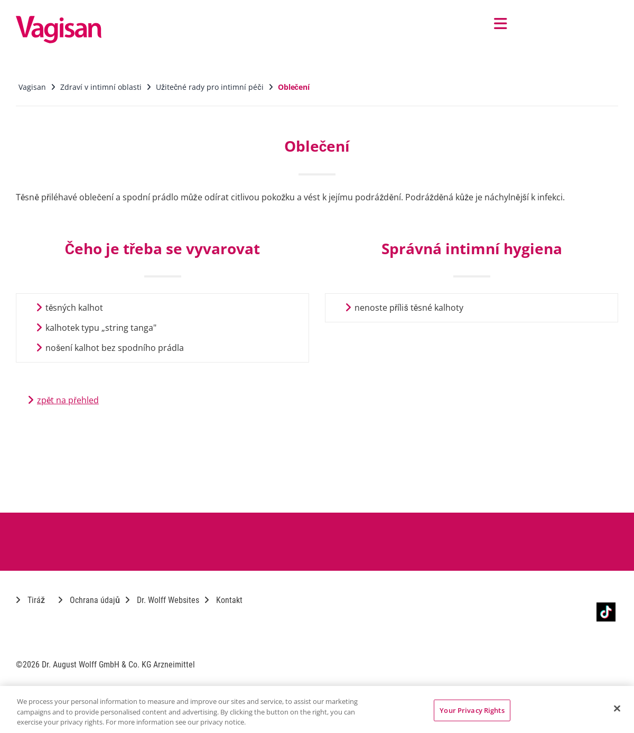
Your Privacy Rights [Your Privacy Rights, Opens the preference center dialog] (472, 710)
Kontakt (223, 600)
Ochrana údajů (89, 600)
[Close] (617, 708)
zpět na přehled (68, 400)
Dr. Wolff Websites (162, 600)
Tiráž (30, 600)
